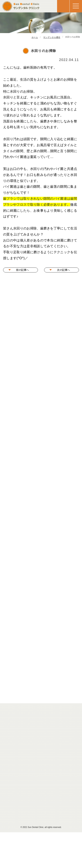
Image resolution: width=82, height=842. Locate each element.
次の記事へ (63, 270)
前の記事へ (22, 270)
